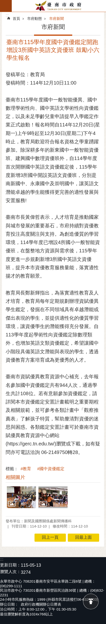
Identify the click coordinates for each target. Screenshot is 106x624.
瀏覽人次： (10, 572)
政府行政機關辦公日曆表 (41, 604)
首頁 (16, 18)
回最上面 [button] (83, 537)
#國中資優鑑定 (50, 468)
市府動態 (34, 18)
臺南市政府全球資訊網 (59, 6)
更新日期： (10, 565)
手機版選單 (6, 6)
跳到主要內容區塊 (2, 2)
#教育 (26, 468)
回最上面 (91, 601)
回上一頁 (50, 537)
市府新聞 (56, 18)
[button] (21, 497)
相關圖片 (15, 477)
